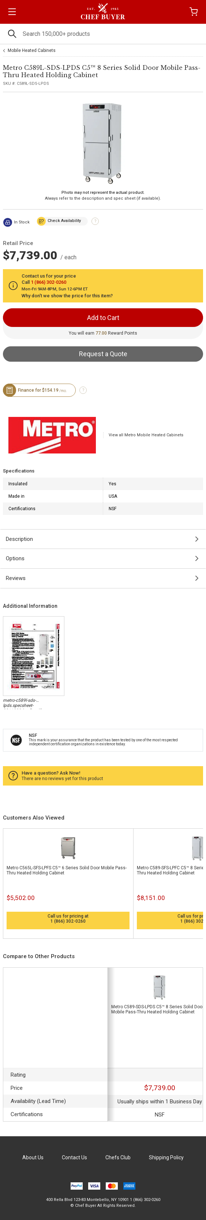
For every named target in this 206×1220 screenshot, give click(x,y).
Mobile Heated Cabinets (32, 50)
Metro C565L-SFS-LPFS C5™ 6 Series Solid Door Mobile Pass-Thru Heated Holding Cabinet (67, 870)
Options (15, 558)
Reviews (16, 578)
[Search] (103, 34)
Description (19, 539)
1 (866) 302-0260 (68, 921)
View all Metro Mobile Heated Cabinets (146, 435)
